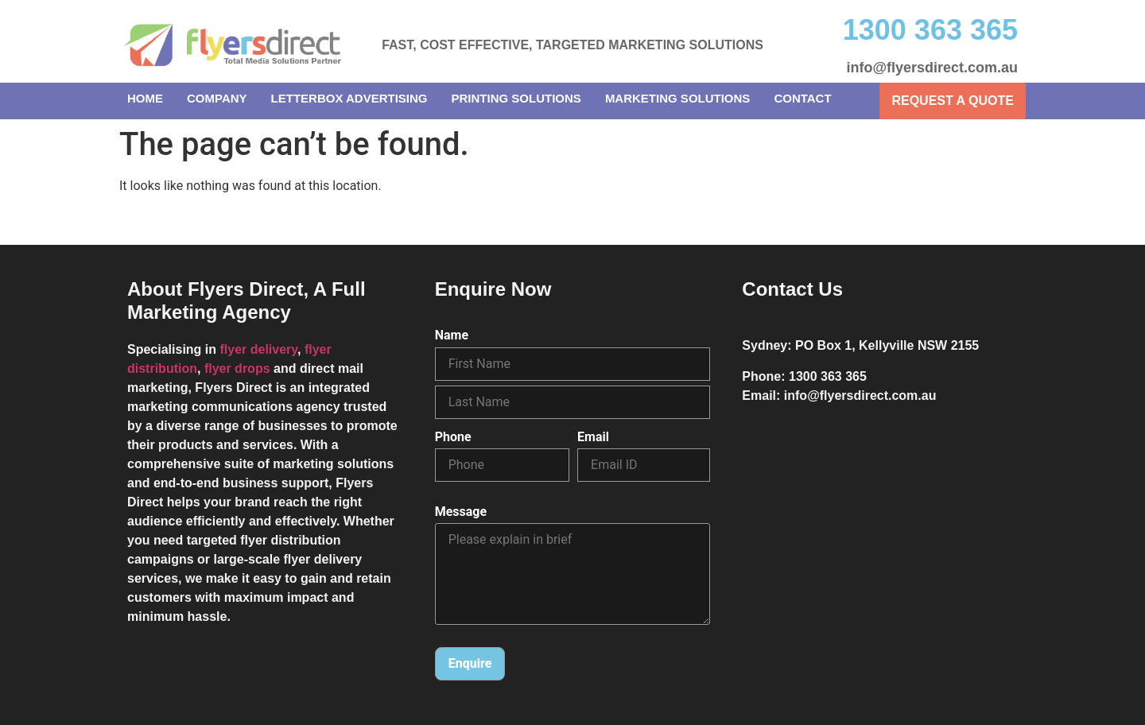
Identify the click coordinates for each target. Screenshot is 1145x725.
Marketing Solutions (678, 98)
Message (461, 512)
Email (593, 437)
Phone (453, 437)
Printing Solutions (516, 98)
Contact (802, 98)
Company (217, 98)
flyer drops (237, 368)
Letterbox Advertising (349, 98)
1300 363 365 (930, 30)
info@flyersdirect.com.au (932, 68)
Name (451, 335)
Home (145, 98)
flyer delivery (258, 349)
